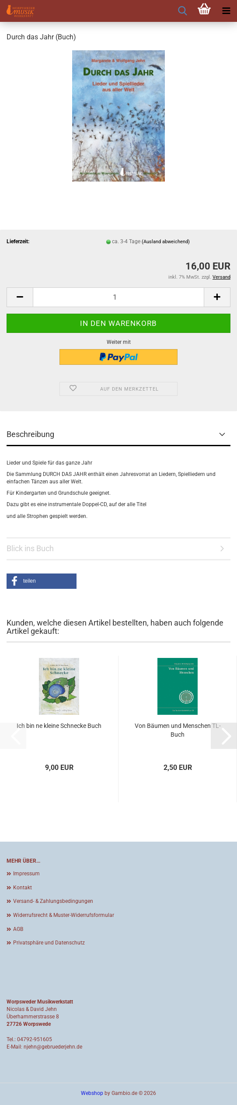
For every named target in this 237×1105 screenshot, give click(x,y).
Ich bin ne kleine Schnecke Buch (59, 725)
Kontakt (22, 888)
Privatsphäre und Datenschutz (49, 943)
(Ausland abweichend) (166, 242)
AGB (18, 929)
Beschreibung (30, 434)
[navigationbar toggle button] (226, 11)
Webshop (92, 1093)
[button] (20, 297)
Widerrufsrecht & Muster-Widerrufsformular (63, 915)
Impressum (26, 874)
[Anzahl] (118, 297)
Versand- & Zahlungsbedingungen (53, 901)
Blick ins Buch (30, 548)
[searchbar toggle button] (182, 11)
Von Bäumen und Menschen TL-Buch (178, 730)
